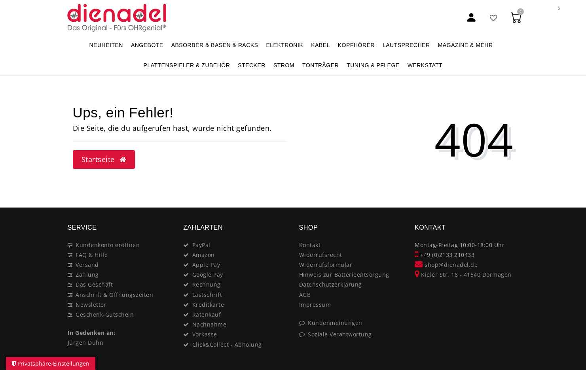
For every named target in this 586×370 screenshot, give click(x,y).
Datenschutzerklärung (330, 284)
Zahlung (87, 274)
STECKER (252, 65)
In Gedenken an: (92, 332)
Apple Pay (206, 264)
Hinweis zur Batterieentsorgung (344, 274)
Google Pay (207, 274)
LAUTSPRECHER (406, 45)
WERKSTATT (425, 65)
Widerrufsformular (326, 264)
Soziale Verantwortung (340, 334)
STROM (283, 65)
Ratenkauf (206, 314)
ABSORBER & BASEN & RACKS (214, 45)
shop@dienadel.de (446, 264)
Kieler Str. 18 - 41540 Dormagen (463, 274)
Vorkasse (204, 334)
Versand (87, 264)
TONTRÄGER (320, 65)
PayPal (201, 245)
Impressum (315, 304)
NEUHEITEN (106, 45)
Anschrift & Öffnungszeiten (114, 294)
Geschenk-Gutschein (105, 314)
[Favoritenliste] (494, 17)
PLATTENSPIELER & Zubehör (187, 65)
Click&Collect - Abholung (227, 344)
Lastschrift (207, 294)
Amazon (203, 255)
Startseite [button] (104, 159)
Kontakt (310, 245)
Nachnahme (209, 324)
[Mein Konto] (471, 17)
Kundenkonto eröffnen (108, 245)
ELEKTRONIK (284, 45)
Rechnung (206, 284)
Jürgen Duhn (86, 342)
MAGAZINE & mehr (465, 45)
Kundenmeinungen (335, 323)
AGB (305, 294)
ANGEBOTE (147, 45)
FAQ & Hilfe (92, 255)
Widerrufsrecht (320, 255)
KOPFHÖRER (356, 45)
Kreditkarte (208, 304)
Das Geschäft (94, 284)
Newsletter (91, 304)
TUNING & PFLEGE (373, 65)
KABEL (320, 45)
